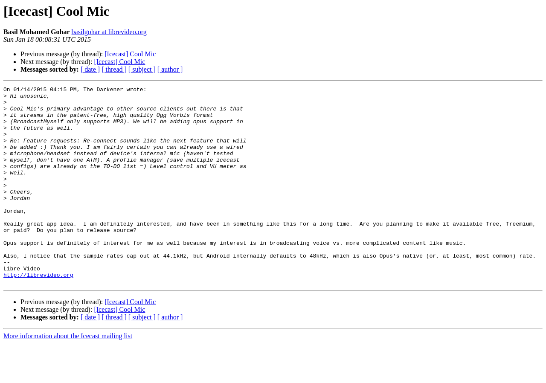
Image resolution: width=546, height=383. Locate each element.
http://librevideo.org (38, 313)
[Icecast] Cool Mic (130, 54)
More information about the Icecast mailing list (67, 375)
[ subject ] (142, 69)
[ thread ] (114, 69)
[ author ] (170, 69)
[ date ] (90, 69)
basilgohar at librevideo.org (109, 31)
